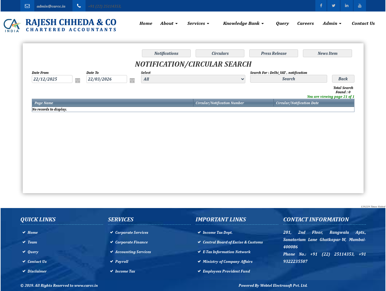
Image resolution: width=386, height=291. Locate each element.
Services (198, 23)
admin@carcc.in (51, 6)
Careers (305, 23)
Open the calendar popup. (79, 81)
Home (145, 23)
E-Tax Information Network (226, 252)
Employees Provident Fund (226, 271)
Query (282, 23)
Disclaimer (37, 271)
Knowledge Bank (243, 23)
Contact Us (363, 23)
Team (32, 242)
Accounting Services (133, 252)
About (169, 23)
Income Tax (125, 271)
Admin (332, 23)
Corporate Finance (131, 242)
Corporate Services (131, 232)
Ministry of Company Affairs (228, 261)
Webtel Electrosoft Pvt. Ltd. (283, 285)
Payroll (121, 261)
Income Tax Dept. (218, 232)
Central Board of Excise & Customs (233, 242)
